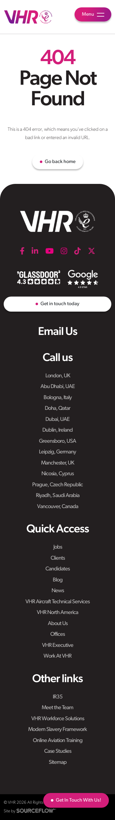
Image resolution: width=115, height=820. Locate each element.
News (58, 591)
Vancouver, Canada (57, 507)
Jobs (57, 547)
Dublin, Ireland (57, 430)
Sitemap (58, 762)
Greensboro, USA (57, 441)
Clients (58, 558)
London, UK (57, 376)
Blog (58, 580)
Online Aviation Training (57, 741)
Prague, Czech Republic (57, 485)
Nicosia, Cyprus (57, 474)
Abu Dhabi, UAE (57, 387)
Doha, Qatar (57, 408)
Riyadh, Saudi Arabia (57, 496)
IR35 (58, 697)
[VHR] (28, 16)
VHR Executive (57, 645)
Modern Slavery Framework (57, 730)
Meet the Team (57, 708)
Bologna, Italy (58, 398)
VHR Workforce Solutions (57, 719)
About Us (57, 624)
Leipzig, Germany (57, 452)
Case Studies (57, 751)
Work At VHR (57, 656)
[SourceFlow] (36, 810)
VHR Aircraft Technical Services (57, 602)
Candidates (57, 569)
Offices (57, 634)
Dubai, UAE (57, 419)
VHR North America (57, 613)
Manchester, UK (57, 463)
